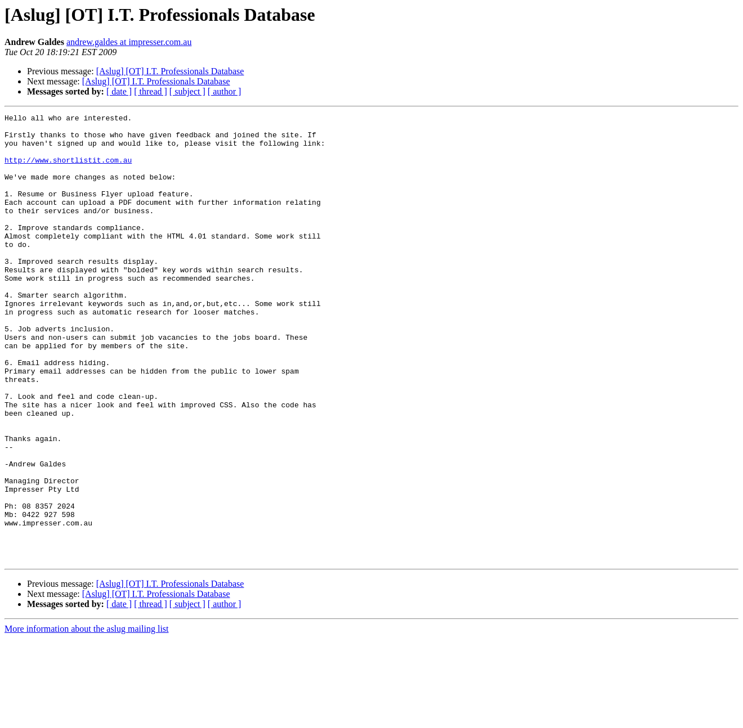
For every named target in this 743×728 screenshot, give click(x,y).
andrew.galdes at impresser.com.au (128, 42)
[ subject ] (187, 91)
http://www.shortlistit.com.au (68, 170)
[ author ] (224, 91)
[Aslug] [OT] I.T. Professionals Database (170, 71)
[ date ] (119, 91)
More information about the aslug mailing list (87, 718)
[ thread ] (150, 91)
